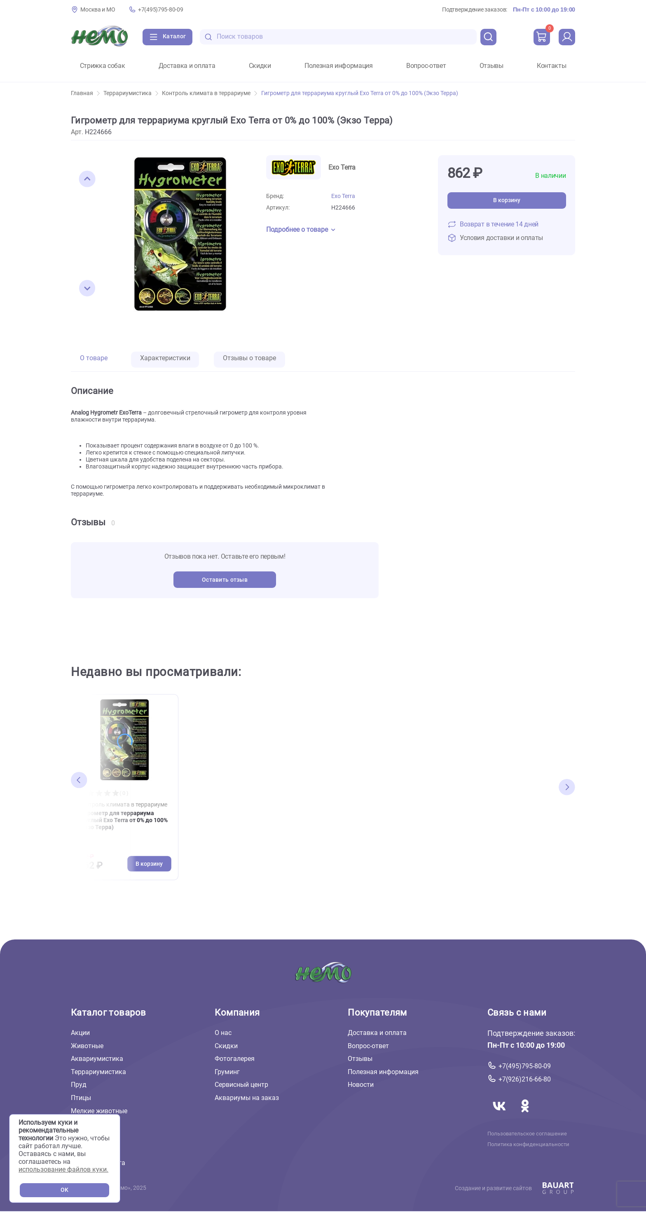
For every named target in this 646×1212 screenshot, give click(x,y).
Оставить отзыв (225, 579)
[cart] (542, 37)
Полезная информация (338, 66)
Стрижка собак (102, 66)
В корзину (506, 200)
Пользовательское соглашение (527, 1133)
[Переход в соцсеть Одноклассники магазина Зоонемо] (525, 1115)
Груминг (227, 1072)
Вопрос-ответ (426, 66)
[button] (87, 179)
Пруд (79, 1084)
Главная (85, 93)
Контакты (551, 66)
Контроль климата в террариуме (209, 93)
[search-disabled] (208, 36)
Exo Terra (343, 196)
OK (64, 1189)
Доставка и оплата (187, 66)
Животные (87, 1046)
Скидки (260, 66)
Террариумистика (130, 93)
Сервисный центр (241, 1084)
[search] (488, 37)
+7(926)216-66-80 (525, 1079)
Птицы (81, 1098)
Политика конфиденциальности (528, 1144)
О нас (223, 1033)
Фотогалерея (235, 1059)
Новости (361, 1084)
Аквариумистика (97, 1059)
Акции (80, 1033)
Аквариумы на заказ (247, 1098)
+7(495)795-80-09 (160, 9)
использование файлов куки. (63, 1169)
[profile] (567, 37)
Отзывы (491, 66)
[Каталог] (167, 37)
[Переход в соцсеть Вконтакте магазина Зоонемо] (500, 1115)
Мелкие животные (99, 1111)
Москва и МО (97, 9)
